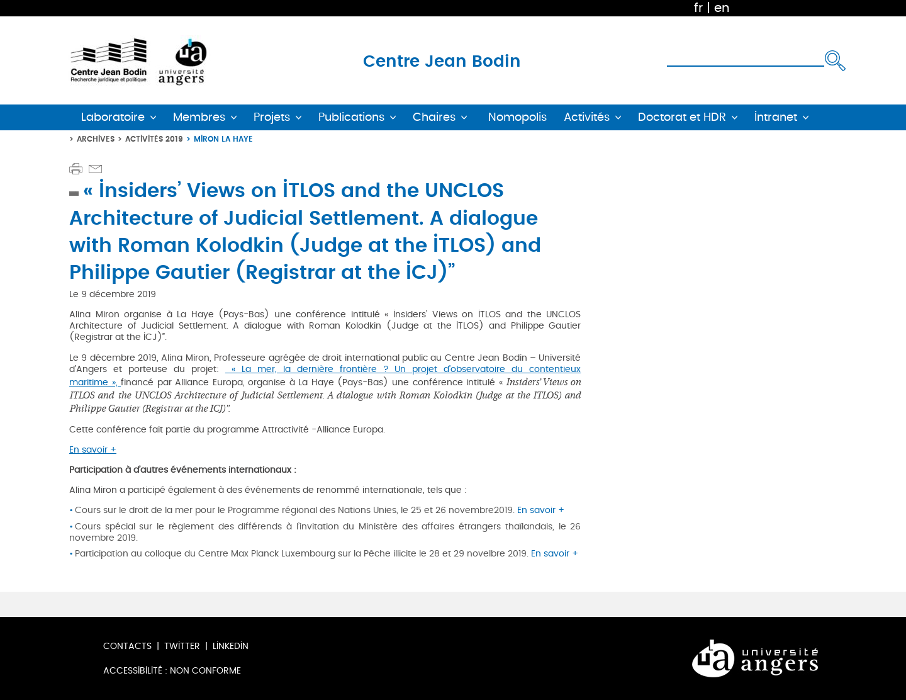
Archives (96, 138)
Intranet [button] (775, 117)
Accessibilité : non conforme (172, 670)
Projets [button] (272, 117)
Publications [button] (351, 117)
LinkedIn (231, 646)
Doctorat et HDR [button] (682, 117)
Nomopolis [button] (517, 117)
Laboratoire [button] (113, 117)
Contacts (127, 646)
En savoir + (92, 449)
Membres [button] (199, 117)
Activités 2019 (154, 138)
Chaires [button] (434, 117)
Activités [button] (587, 117)
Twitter (182, 646)
